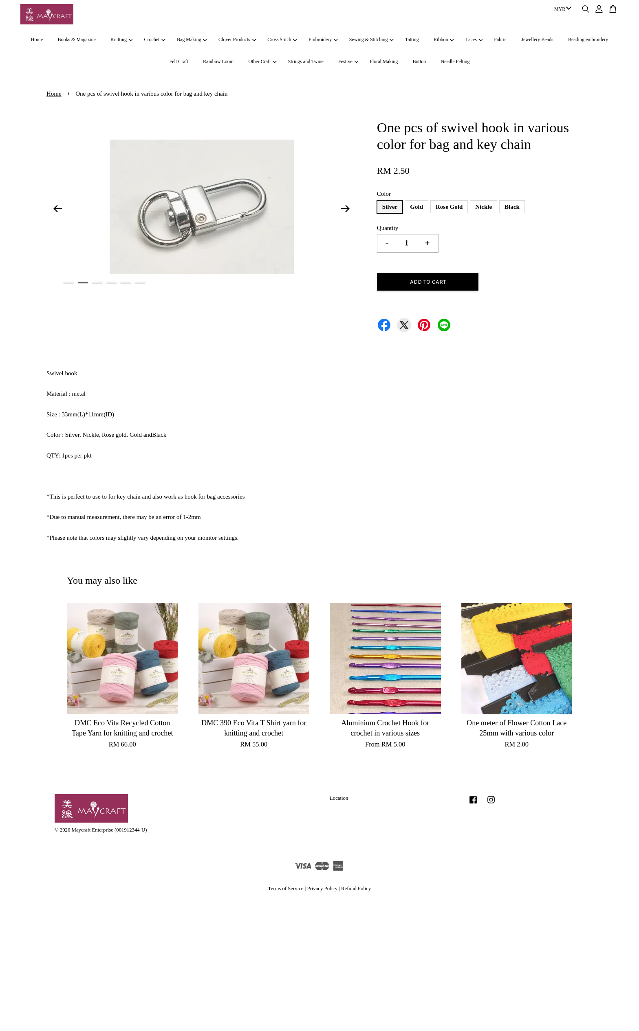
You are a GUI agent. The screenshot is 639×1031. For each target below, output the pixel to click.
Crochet (154, 39)
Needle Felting (455, 61)
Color (384, 193)
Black (512, 207)
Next (345, 208)
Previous (57, 208)
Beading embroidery (588, 39)
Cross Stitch (282, 39)
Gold (416, 207)
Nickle (483, 207)
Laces (474, 39)
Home (37, 39)
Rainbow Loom (218, 61)
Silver (390, 207)
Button (419, 61)
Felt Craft (178, 61)
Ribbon (444, 39)
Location (339, 798)
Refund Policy (356, 888)
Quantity (388, 228)
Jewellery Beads (537, 39)
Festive (348, 61)
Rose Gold (449, 207)
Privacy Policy (322, 888)
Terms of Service (286, 888)
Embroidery (323, 39)
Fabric (500, 39)
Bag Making (192, 39)
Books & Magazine (76, 39)
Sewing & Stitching (371, 39)
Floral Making (384, 61)
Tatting (412, 39)
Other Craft (262, 61)
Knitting (121, 39)
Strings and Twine (306, 61)
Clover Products (237, 39)
